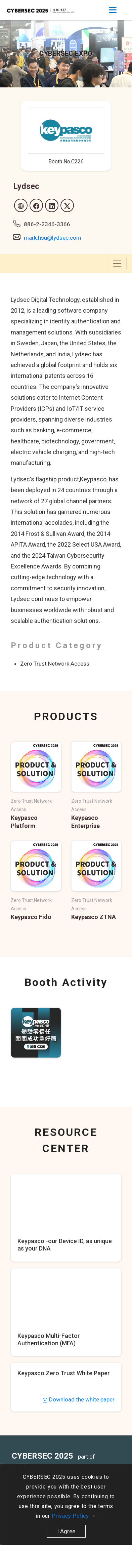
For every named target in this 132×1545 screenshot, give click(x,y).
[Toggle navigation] (112, 10)
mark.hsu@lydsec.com (52, 237)
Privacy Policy (71, 1516)
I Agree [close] (66, 1531)
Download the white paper (78, 1399)
